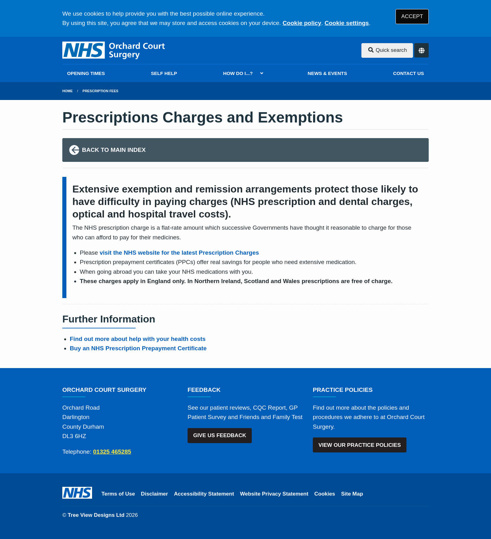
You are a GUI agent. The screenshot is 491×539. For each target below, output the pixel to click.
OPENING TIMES (86, 73)
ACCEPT (412, 16)
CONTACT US (408, 73)
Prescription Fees (100, 91)
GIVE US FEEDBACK (219, 435)
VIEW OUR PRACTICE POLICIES (359, 445)
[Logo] (114, 50)
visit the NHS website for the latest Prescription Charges (179, 252)
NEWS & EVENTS (327, 73)
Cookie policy (301, 23)
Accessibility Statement (204, 494)
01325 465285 (112, 451)
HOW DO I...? (238, 73)
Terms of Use (118, 494)
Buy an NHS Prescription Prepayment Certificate (138, 348)
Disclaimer (154, 494)
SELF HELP (164, 73)
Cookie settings (346, 23)
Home (67, 91)
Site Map (352, 494)
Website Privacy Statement (274, 494)
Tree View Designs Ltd (96, 515)
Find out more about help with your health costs (138, 339)
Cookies (324, 494)
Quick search (387, 50)
